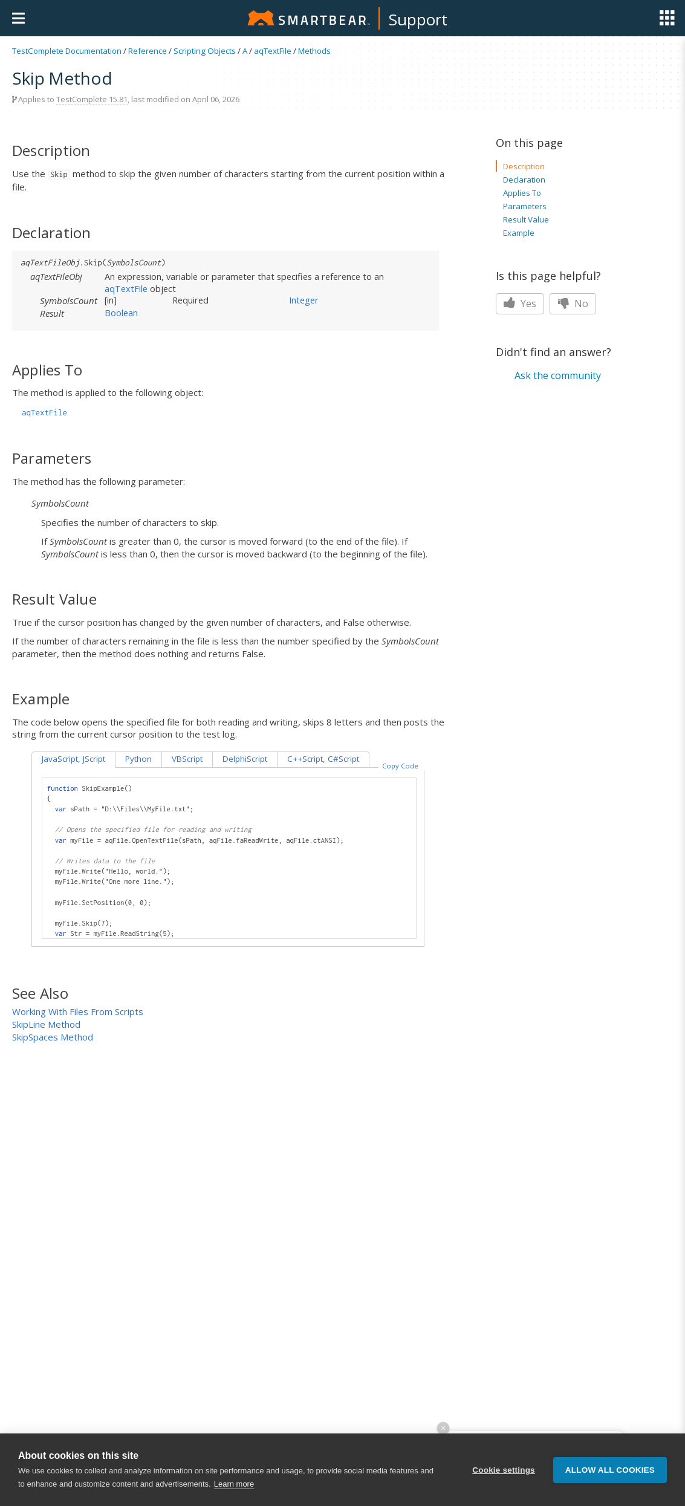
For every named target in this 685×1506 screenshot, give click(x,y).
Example (518, 232)
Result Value (526, 219)
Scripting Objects (205, 50)
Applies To (522, 192)
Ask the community (558, 375)
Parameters (525, 206)
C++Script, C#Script (323, 758)
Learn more (234, 1483)
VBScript (187, 758)
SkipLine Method (46, 1024)
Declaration (524, 179)
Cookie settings (503, 1470)
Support (418, 19)
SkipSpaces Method (52, 1037)
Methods (314, 50)
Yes (520, 303)
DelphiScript (244, 758)
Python (138, 758)
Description (524, 166)
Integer (304, 300)
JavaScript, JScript (73, 758)
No (572, 303)
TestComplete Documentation (67, 50)
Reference (147, 50)
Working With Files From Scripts (77, 1011)
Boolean (121, 313)
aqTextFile (272, 50)
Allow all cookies (610, 1470)
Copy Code (400, 765)
